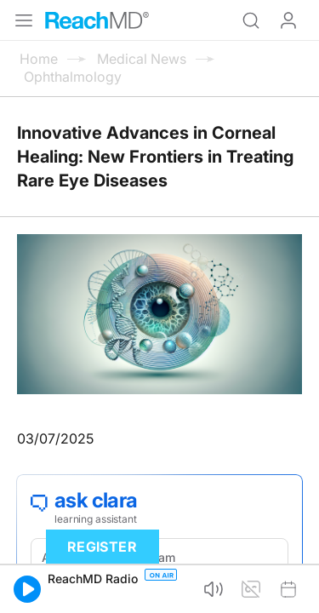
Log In (288, 20)
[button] (27, 589)
